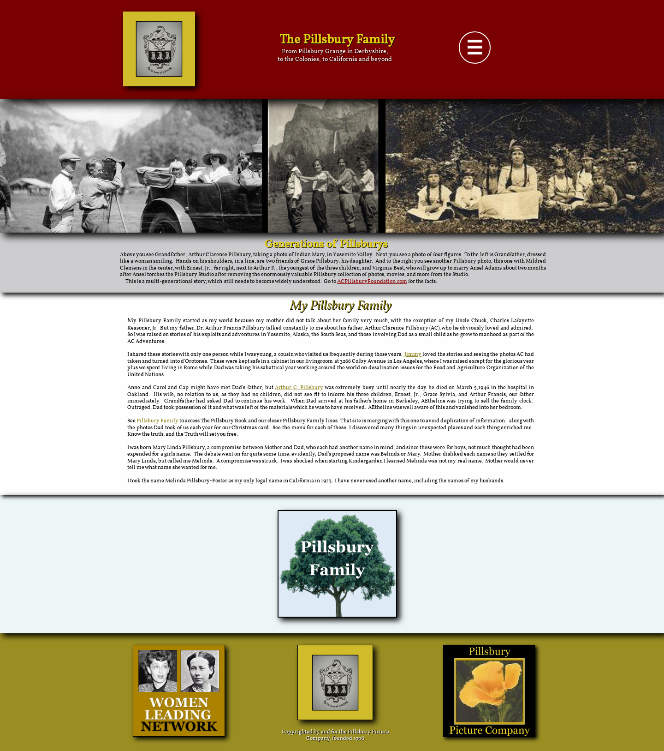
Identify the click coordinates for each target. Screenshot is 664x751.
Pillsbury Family (157, 421)
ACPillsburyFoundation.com (372, 281)
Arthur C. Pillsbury (299, 387)
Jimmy (412, 354)
